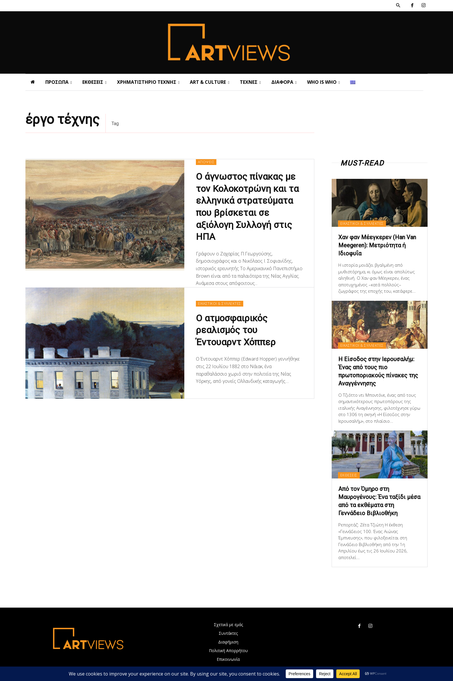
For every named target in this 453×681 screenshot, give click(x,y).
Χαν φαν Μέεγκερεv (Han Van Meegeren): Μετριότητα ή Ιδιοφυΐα (377, 245)
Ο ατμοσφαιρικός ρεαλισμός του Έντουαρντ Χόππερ (236, 330)
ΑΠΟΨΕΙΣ (206, 161)
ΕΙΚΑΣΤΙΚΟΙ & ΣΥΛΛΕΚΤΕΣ (219, 303)
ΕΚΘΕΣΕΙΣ (348, 475)
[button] (398, 5)
